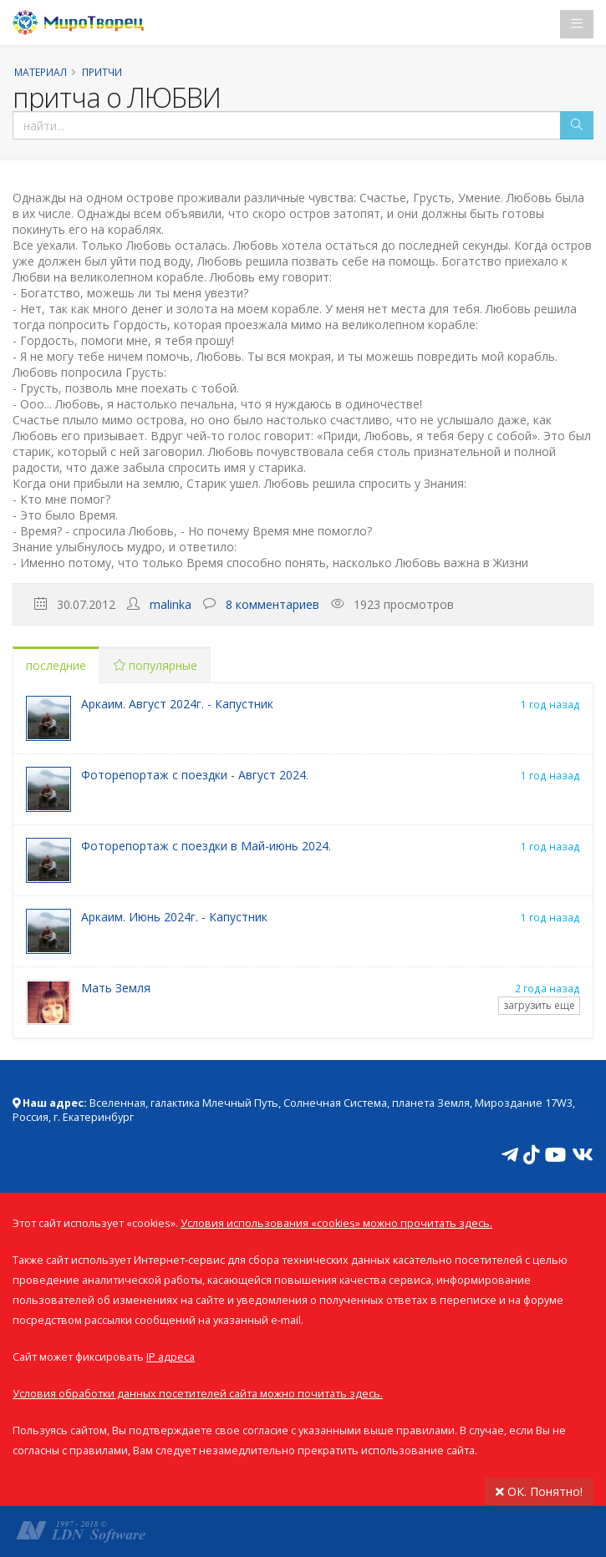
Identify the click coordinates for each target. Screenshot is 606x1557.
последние (56, 665)
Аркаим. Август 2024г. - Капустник (177, 704)
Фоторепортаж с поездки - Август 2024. (194, 775)
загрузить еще (539, 1005)
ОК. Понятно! (539, 1491)
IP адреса (170, 1357)
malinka (170, 604)
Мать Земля (115, 988)
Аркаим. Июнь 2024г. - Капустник (174, 917)
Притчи (102, 72)
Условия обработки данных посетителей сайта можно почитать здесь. (198, 1394)
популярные (155, 665)
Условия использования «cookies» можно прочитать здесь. (336, 1223)
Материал (40, 72)
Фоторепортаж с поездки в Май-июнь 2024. (206, 846)
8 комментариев (272, 604)
